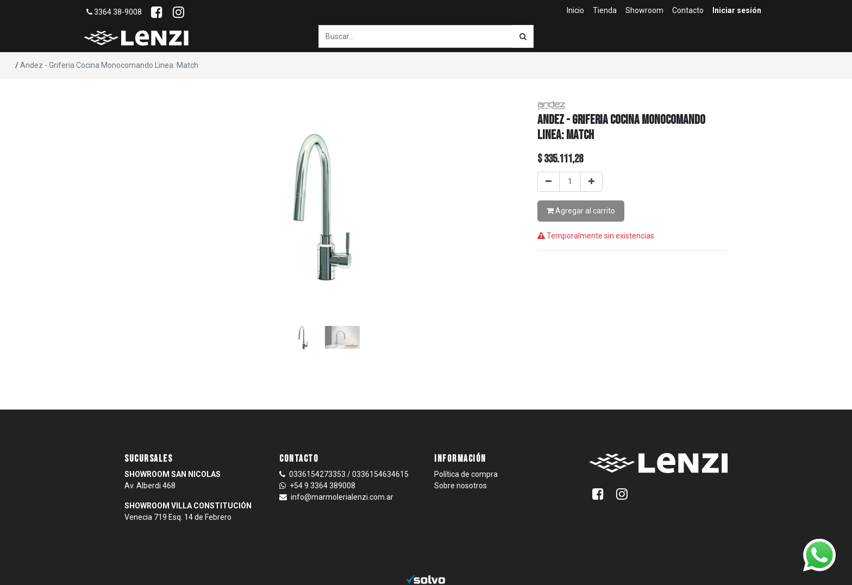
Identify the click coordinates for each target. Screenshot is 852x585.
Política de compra (466, 474)
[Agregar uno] (591, 182)
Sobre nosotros (460, 485)
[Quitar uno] (548, 182)
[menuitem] (575, 11)
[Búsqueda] (523, 36)
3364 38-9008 (114, 12)
